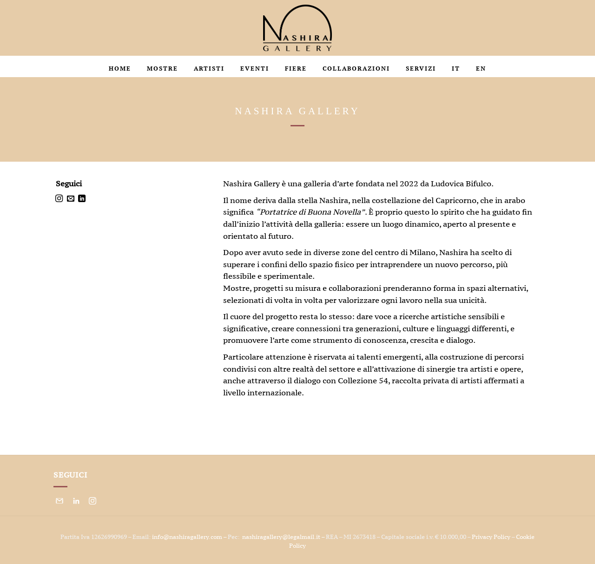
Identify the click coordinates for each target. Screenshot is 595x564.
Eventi (254, 68)
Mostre (162, 68)
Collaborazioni (356, 68)
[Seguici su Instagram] (59, 199)
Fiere (296, 68)
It (456, 68)
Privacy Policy (491, 536)
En (481, 68)
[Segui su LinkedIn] (82, 199)
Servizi (421, 68)
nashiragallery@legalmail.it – (284, 536)
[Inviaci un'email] (70, 199)
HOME (120, 68)
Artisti (209, 68)
